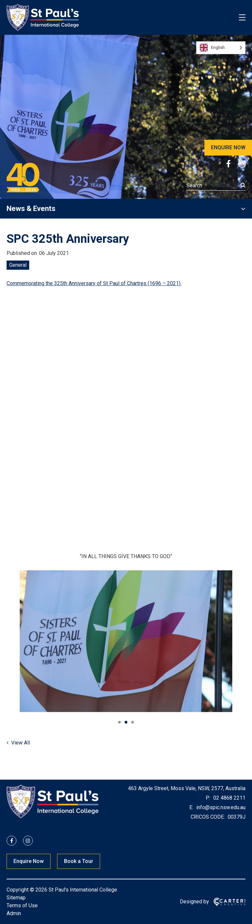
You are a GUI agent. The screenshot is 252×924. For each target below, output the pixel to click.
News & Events (31, 208)
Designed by (194, 901)
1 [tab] (119, 722)
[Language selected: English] (220, 47)
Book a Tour (78, 861)
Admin (14, 913)
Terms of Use (22, 905)
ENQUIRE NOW (228, 147)
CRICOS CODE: (208, 817)
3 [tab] (132, 722)
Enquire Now (28, 861)
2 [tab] (126, 722)
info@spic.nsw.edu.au (220, 807)
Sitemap (16, 897)
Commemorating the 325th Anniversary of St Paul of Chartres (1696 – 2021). (94, 283)
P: (208, 798)
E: (191, 807)
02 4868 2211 (228, 798)
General (18, 265)
